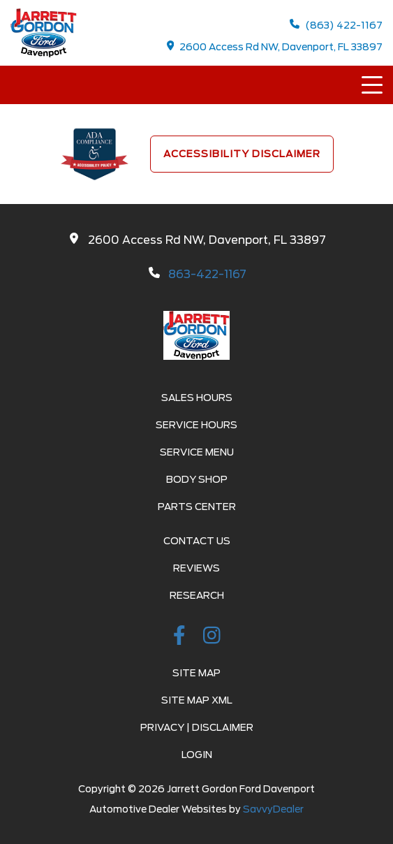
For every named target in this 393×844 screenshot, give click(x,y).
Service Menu (197, 452)
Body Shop (197, 479)
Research (197, 595)
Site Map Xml (196, 700)
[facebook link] (181, 638)
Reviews (196, 568)
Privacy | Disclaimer (196, 727)
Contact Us (196, 540)
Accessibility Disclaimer (241, 153)
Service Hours (196, 424)
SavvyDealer (273, 809)
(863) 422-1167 (336, 25)
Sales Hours (196, 397)
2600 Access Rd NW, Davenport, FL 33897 (275, 46)
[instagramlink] (212, 638)
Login (196, 754)
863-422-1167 (207, 274)
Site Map (196, 672)
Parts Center (197, 506)
